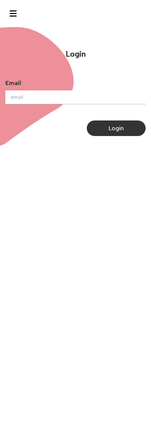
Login (116, 128)
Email (13, 83)
